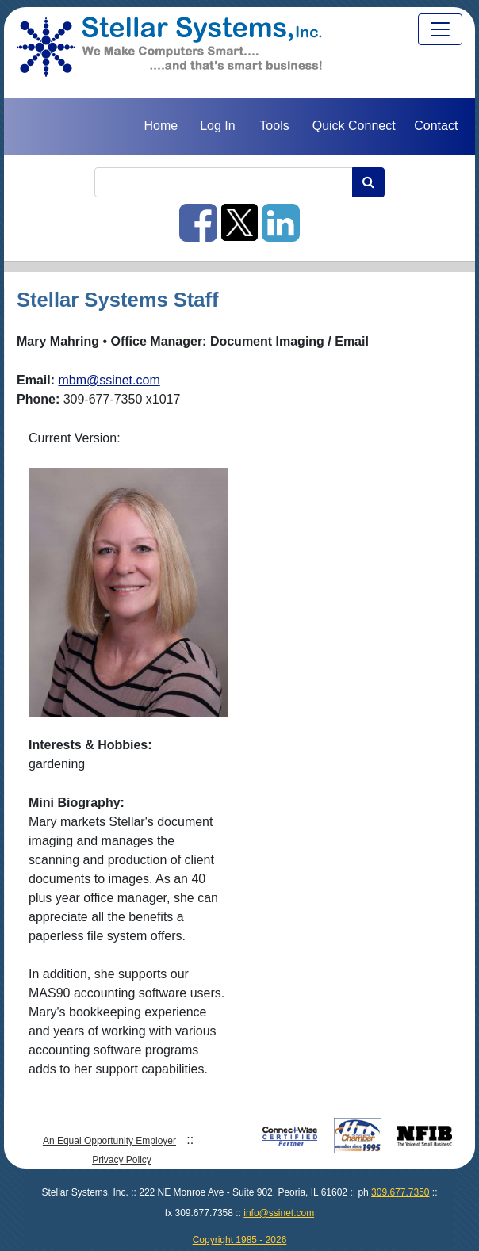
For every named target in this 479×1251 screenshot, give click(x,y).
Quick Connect (354, 125)
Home (161, 125)
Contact (436, 125)
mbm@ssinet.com (108, 380)
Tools (274, 125)
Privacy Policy (121, 1159)
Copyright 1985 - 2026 (240, 1239)
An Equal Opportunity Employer (109, 1140)
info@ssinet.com (278, 1212)
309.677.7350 (400, 1192)
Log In (217, 125)
